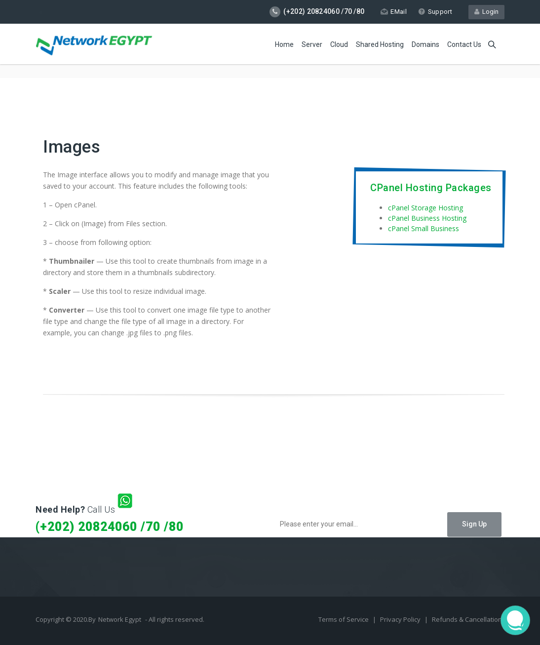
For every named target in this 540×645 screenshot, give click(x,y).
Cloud (339, 44)
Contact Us (464, 44)
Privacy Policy (401, 619)
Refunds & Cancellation (467, 619)
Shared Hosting (380, 44)
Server (312, 44)
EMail (394, 11)
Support (435, 11)
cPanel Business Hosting (427, 218)
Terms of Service (344, 619)
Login (486, 11)
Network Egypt (119, 619)
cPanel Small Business (423, 228)
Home (284, 44)
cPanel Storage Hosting (425, 207)
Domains (425, 44)
